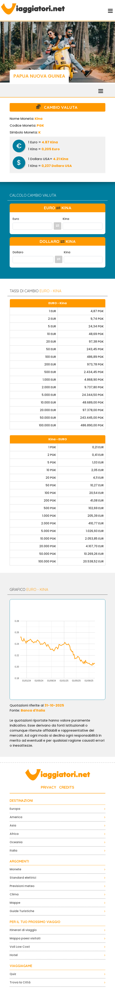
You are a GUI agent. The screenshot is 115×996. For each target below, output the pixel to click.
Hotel (14, 955)
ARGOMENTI (19, 861)
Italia (13, 850)
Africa (14, 834)
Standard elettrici (23, 877)
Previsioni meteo (22, 886)
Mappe (15, 903)
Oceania (16, 842)
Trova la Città (20, 982)
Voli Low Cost (20, 947)
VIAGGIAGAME (21, 966)
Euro (16, 219)
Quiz (13, 974)
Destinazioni (21, 801)
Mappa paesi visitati (25, 938)
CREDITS (66, 787)
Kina (66, 219)
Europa (15, 809)
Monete (15, 869)
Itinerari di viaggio (23, 930)
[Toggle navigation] (110, 10)
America (16, 817)
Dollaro (18, 252)
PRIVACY (48, 787)
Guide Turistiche (22, 911)
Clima (14, 894)
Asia (13, 825)
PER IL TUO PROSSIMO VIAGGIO (35, 922)
